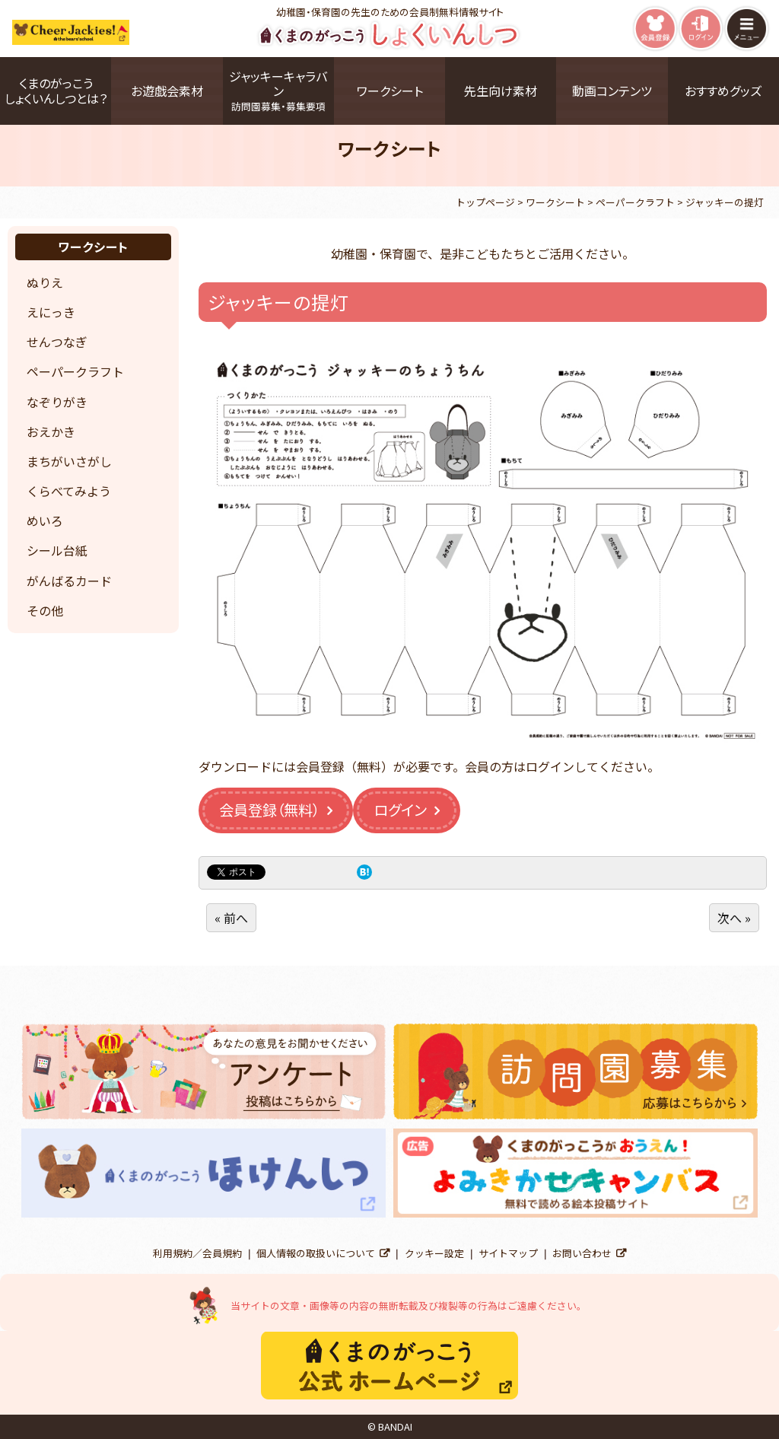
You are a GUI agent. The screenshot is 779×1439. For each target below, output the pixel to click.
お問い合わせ (582, 1253)
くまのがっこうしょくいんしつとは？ (56, 90)
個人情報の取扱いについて (315, 1253)
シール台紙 (57, 550)
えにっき (51, 312)
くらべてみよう (69, 491)
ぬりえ (45, 282)
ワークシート (390, 90)
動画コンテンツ (612, 90)
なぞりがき (57, 402)
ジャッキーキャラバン (278, 90)
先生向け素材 (500, 90)
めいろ (45, 520)
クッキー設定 (434, 1253)
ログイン (400, 809)
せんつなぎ (57, 342)
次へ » (734, 918)
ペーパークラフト (75, 371)
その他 (45, 610)
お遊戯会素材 (167, 90)
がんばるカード (69, 580)
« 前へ (231, 918)
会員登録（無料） (269, 809)
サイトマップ (508, 1253)
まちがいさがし (69, 461)
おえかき (51, 431)
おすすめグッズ (723, 90)
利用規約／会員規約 (197, 1253)
